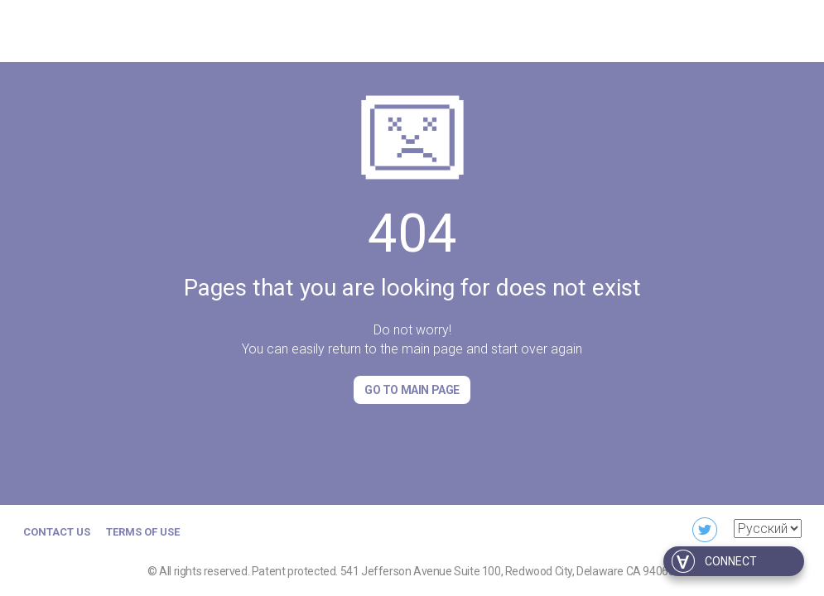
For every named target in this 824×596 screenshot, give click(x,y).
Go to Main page (412, 390)
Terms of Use (143, 532)
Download (557, 29)
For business (649, 29)
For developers (756, 29)
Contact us (56, 532)
